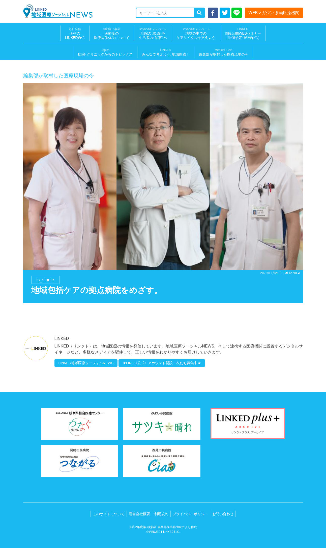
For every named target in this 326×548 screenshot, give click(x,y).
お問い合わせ (222, 514)
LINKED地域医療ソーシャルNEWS (86, 363)
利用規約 (161, 514)
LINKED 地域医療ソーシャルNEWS (58, 11)
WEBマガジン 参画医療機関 (274, 13)
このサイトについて (109, 514)
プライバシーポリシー (190, 514)
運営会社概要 (139, 514)
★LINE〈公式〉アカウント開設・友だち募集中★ (162, 363)
